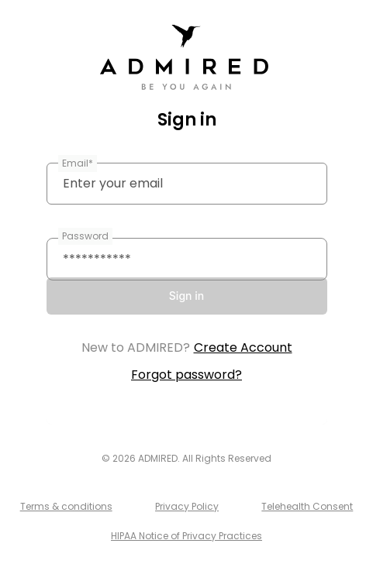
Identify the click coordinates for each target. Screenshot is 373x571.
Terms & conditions (66, 506)
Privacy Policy (187, 506)
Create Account (243, 347)
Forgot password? (186, 375)
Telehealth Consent (307, 506)
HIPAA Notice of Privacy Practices (186, 535)
